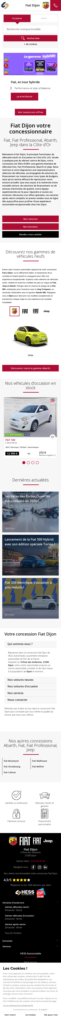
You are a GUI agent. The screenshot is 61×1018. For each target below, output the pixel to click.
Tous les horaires (13, 933)
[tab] (30, 644)
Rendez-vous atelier (30, 234)
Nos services (30, 218)
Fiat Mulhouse (39, 760)
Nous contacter (17, 700)
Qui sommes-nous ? (20, 644)
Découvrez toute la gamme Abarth (30, 368)
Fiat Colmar (10, 772)
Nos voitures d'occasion (22, 686)
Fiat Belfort (38, 766)
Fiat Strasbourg (12, 766)
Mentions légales (47, 455)
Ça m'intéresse (25, 96)
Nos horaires (30, 226)
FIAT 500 (10, 440)
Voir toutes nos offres (30, 112)
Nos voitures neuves (20, 680)
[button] (6, 65)
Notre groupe (30, 962)
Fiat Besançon (11, 760)
